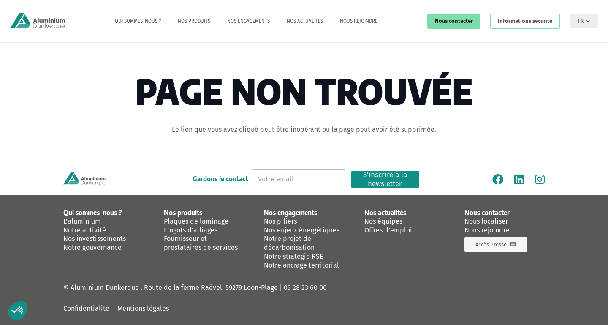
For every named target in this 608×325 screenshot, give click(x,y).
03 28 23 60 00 (305, 288)
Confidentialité (86, 308)
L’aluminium (82, 221)
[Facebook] (497, 179)
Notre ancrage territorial (301, 265)
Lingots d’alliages (190, 230)
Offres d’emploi (388, 230)
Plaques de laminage (196, 221)
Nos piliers (280, 221)
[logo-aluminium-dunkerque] (37, 21)
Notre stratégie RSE (293, 256)
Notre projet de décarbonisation (289, 243)
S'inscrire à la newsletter (385, 179)
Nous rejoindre (487, 230)
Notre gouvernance (92, 247)
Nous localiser (486, 221)
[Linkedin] (519, 179)
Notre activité (84, 230)
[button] (583, 21)
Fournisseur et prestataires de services (201, 243)
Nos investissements (94, 239)
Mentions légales (143, 308)
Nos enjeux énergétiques (301, 230)
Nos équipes (383, 221)
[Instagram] (540, 179)
